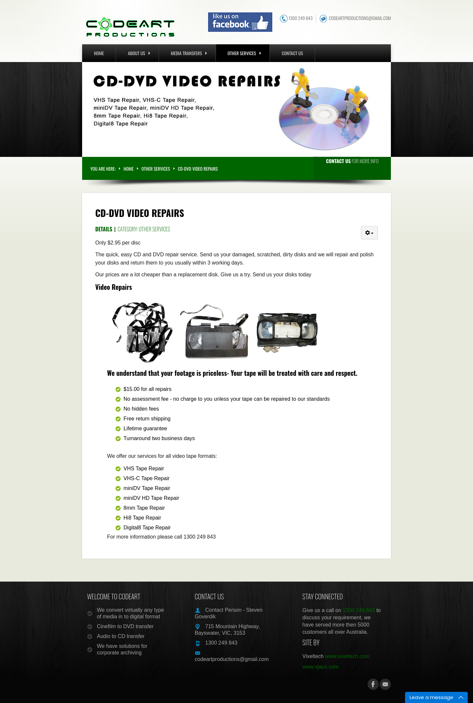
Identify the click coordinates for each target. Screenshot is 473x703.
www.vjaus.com (321, 667)
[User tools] (369, 232)
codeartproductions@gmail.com (360, 18)
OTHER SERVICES (244, 53)
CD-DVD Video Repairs (139, 213)
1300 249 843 (300, 18)
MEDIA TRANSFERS (189, 53)
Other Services (154, 229)
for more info (352, 160)
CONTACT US (292, 53)
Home (99, 53)
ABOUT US (139, 53)
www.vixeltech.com (347, 656)
